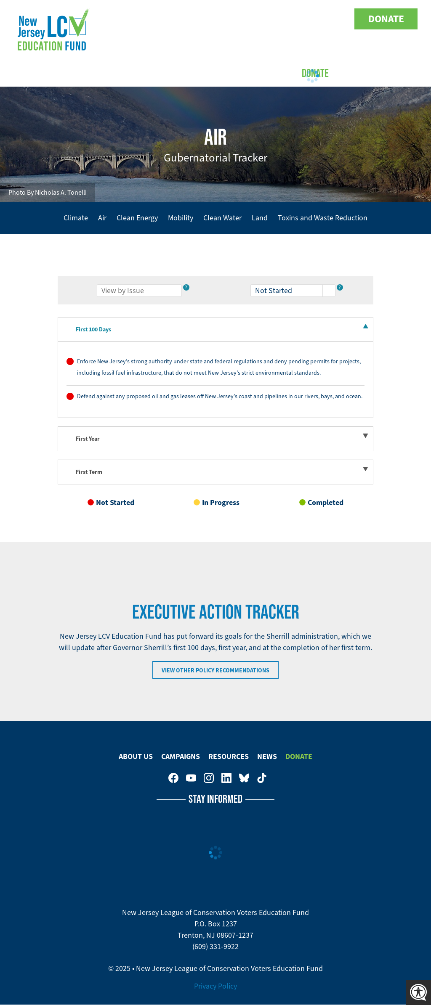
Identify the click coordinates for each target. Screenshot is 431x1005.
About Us (119, 72)
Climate (76, 217)
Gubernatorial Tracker (215, 158)
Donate (386, 19)
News (267, 756)
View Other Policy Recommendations (215, 670)
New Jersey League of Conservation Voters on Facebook (251, 19)
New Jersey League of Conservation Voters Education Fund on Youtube (268, 19)
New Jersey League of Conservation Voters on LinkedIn (304, 19)
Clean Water (222, 217)
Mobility (180, 217)
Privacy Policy (215, 986)
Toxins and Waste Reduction (322, 217)
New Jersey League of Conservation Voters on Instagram (286, 19)
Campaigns (172, 72)
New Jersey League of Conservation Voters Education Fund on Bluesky (321, 19)
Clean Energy (137, 217)
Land (260, 217)
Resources (228, 756)
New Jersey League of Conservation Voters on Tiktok (339, 19)
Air (102, 217)
